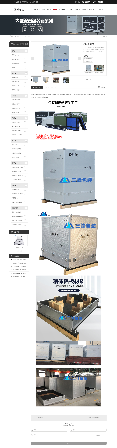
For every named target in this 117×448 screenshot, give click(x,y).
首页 (18, 36)
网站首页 (37, 9)
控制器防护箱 (15, 112)
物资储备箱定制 (16, 90)
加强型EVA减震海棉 (17, 220)
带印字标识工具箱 (16, 149)
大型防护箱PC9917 (17, 198)
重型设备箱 (40, 417)
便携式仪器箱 (15, 63)
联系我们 (92, 9)
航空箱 (49, 9)
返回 (105, 36)
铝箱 (43, 9)
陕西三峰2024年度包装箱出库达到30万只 (20, 273)
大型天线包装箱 (16, 122)
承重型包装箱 (15, 81)
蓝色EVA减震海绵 (16, 212)
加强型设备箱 (15, 85)
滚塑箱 (14, 163)
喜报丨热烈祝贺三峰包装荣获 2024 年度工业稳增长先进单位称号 (20, 269)
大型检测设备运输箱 (17, 134)
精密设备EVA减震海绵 (17, 216)
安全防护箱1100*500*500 (18, 179)
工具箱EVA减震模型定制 (18, 224)
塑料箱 (14, 185)
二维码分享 (104, 87)
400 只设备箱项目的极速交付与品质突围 (20, 266)
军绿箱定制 (15, 77)
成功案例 (69, 9)
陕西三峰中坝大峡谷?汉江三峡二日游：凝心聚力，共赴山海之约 (20, 263)
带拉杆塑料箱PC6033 (17, 193)
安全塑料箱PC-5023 (17, 189)
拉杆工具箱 (15, 144)
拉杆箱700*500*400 (17, 171)
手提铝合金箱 (15, 55)
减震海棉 (15, 208)
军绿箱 (14, 73)
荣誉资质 (77, 9)
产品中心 (62, 9)
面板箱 (13, 67)
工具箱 (14, 140)
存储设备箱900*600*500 (18, 167)
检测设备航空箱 (16, 108)
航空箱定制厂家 (16, 104)
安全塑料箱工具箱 (16, 153)
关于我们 (85, 9)
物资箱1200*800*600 (17, 175)
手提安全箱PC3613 (17, 202)
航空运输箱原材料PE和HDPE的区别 (20, 276)
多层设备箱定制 (16, 126)
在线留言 (88, 79)
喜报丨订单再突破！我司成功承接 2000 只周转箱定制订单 (20, 259)
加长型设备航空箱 (16, 130)
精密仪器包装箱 (16, 59)
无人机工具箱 (15, 157)
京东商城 (100, 9)
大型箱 (55, 9)
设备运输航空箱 (16, 99)
